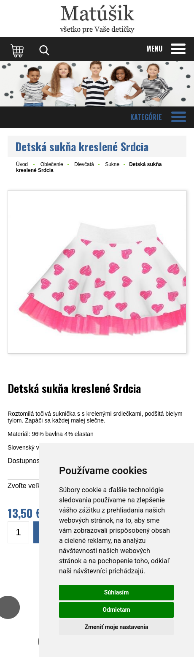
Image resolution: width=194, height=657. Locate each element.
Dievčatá (84, 164)
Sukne (112, 164)
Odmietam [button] (116, 609)
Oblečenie (51, 164)
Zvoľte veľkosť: (30, 485)
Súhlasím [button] (116, 592)
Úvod (22, 164)
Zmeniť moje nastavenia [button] (116, 627)
